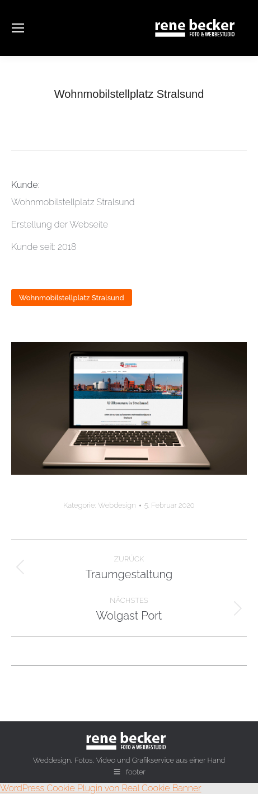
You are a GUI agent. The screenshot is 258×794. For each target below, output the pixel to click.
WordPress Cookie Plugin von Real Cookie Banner (100, 788)
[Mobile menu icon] (18, 28)
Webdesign (117, 505)
